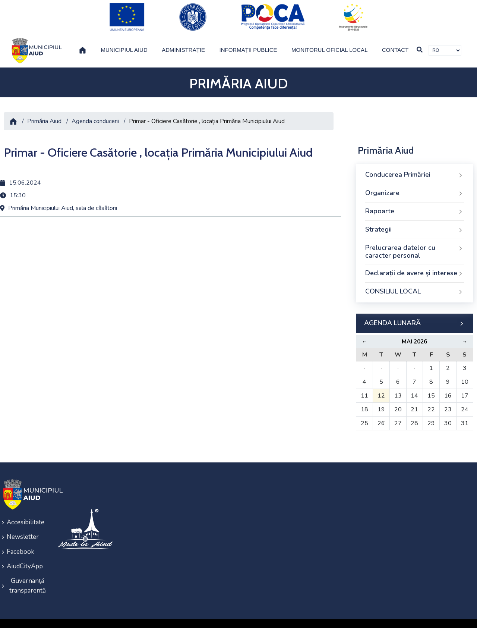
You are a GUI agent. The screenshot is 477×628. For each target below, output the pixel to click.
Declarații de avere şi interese (414, 265)
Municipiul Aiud (124, 41)
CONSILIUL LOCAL (414, 283)
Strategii (414, 221)
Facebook (20, 540)
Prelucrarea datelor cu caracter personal (414, 243)
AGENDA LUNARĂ (414, 315)
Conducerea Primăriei (414, 166)
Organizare (414, 184)
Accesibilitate (25, 513)
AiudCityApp (25, 553)
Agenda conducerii (95, 113)
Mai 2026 (414, 333)
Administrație (183, 41)
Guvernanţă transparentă (27, 571)
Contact (395, 41)
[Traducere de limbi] (445, 42)
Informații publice (248, 41)
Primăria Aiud (44, 113)
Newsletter (23, 526)
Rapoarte (414, 203)
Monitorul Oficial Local (329, 41)
